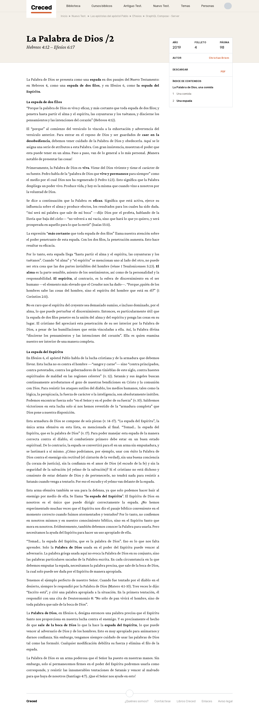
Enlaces (207, 701)
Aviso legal (225, 701)
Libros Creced (186, 701)
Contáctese (162, 701)
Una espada (184, 100)
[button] (228, 6)
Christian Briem (219, 57)
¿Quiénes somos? (136, 701)
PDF (223, 69)
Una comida (184, 93)
